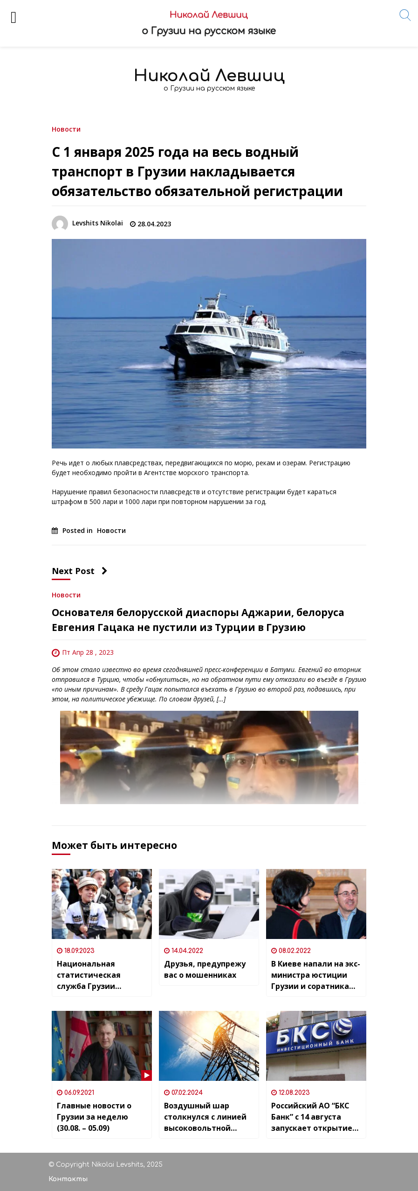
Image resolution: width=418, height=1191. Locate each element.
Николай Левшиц (209, 76)
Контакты (68, 1179)
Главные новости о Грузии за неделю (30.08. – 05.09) (94, 1116)
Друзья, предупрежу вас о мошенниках (205, 969)
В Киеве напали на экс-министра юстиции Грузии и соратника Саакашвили (315, 975)
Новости (66, 129)
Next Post (80, 570)
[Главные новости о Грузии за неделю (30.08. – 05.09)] (102, 1046)
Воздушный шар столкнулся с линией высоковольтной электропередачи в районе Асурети (205, 1117)
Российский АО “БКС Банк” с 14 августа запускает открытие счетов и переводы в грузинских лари (312, 1117)
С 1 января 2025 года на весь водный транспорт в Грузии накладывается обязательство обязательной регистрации (197, 171)
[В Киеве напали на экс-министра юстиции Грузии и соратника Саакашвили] (316, 904)
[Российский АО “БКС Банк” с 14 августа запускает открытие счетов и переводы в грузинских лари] (316, 1046)
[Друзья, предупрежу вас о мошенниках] (209, 904)
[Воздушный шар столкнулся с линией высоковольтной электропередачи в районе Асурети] (209, 1046)
